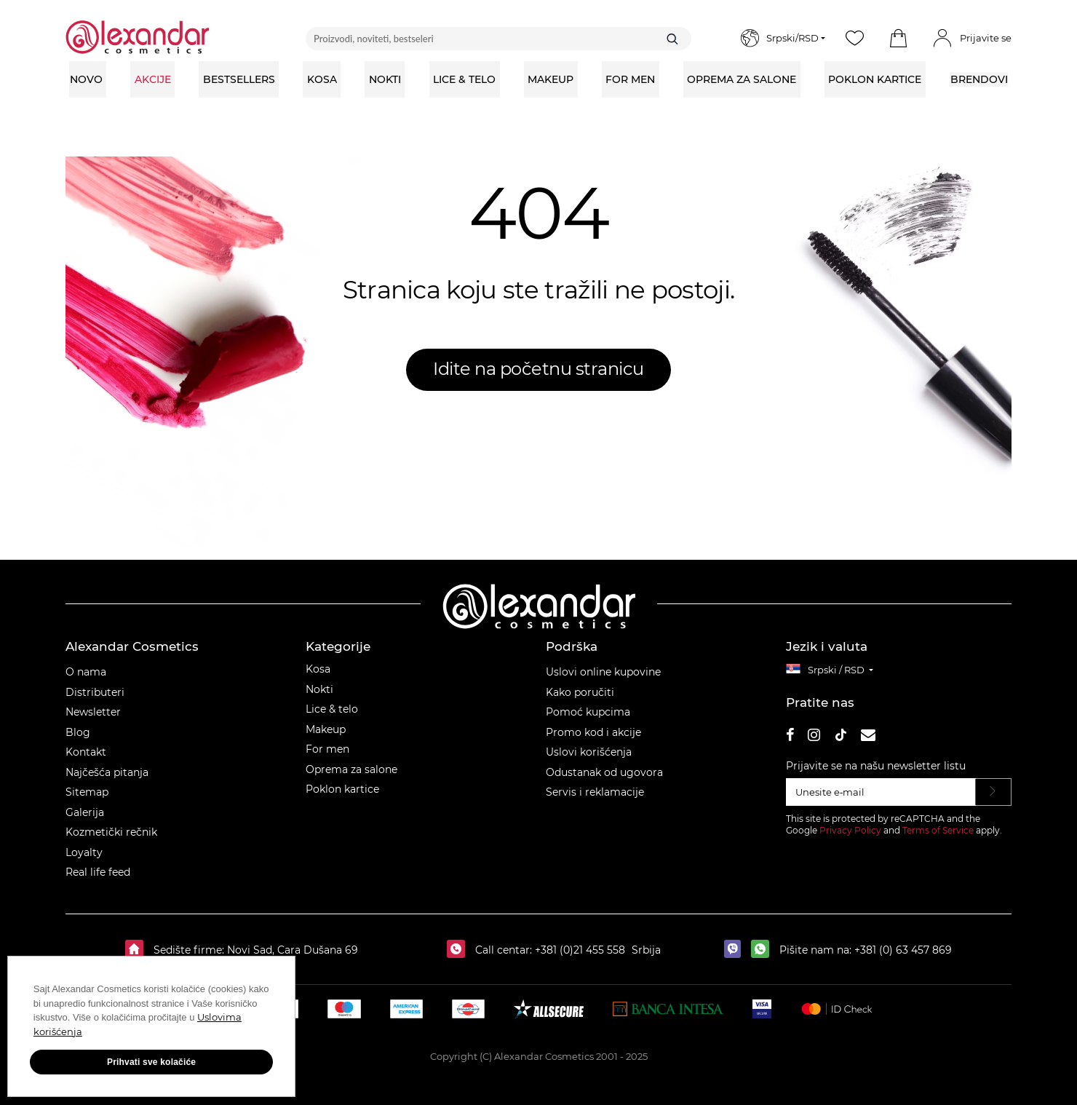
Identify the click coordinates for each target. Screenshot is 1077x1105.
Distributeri (94, 692)
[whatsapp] (763, 950)
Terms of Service (938, 830)
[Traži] (672, 38)
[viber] (736, 950)
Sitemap (86, 792)
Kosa (318, 669)
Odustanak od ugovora (604, 772)
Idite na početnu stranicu (538, 368)
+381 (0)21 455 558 (578, 950)
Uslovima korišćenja (81, 1032)
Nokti (319, 689)
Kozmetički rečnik (111, 832)
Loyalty (84, 852)
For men (327, 749)
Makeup (326, 729)
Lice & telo (332, 709)
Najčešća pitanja (106, 772)
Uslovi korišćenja (589, 752)
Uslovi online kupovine (603, 671)
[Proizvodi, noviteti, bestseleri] (498, 38)
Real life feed (97, 872)
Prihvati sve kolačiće (145, 1063)
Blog (77, 732)
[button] (898, 38)
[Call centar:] (459, 950)
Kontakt (85, 752)
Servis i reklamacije (595, 792)
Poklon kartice (342, 789)
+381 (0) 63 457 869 (903, 950)
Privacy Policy (850, 830)
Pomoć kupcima (588, 711)
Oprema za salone (351, 769)
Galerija (84, 812)
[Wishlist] (854, 38)
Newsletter (93, 711)
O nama (85, 671)
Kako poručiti (580, 692)
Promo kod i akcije (593, 732)
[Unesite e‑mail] (881, 792)
